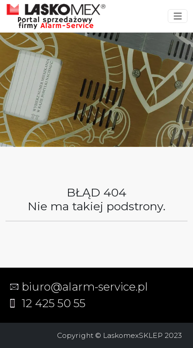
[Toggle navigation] (178, 16)
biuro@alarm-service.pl (85, 286)
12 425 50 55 (53, 303)
